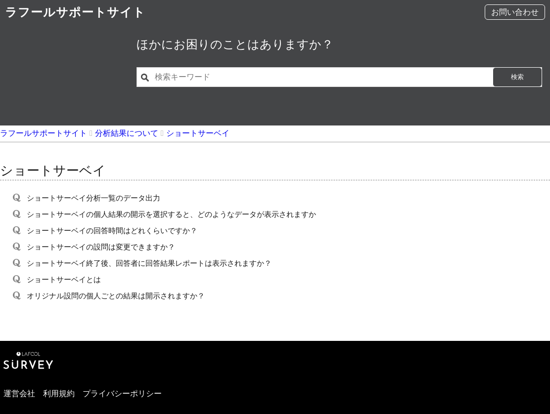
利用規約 (59, 393)
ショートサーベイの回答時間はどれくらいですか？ (112, 230)
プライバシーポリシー (122, 393)
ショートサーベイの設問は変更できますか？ (101, 247)
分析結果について (126, 133)
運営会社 (19, 393)
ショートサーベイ (197, 133)
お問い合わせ (515, 12)
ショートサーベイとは (64, 279)
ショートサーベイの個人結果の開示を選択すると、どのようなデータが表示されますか (171, 214)
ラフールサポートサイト (75, 12)
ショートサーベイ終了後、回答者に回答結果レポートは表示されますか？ (149, 263)
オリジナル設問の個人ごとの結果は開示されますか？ (116, 295)
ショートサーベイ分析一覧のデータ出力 (93, 198)
